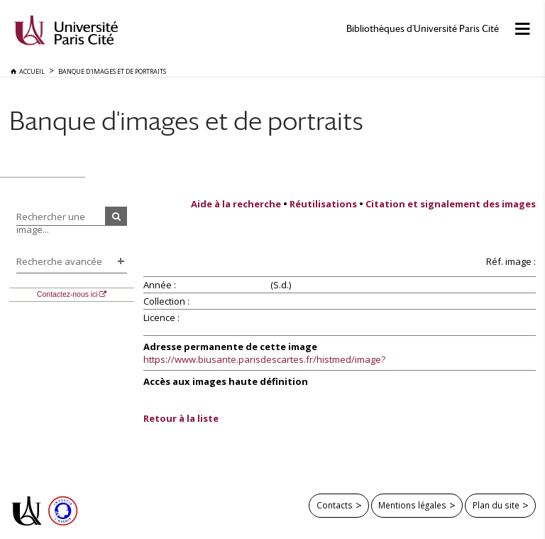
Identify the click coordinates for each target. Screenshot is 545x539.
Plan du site (496, 505)
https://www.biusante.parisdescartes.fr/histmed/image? (264, 359)
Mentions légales (412, 505)
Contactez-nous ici (67, 294)
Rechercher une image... (50, 223)
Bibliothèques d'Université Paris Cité (422, 28)
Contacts (334, 505)
